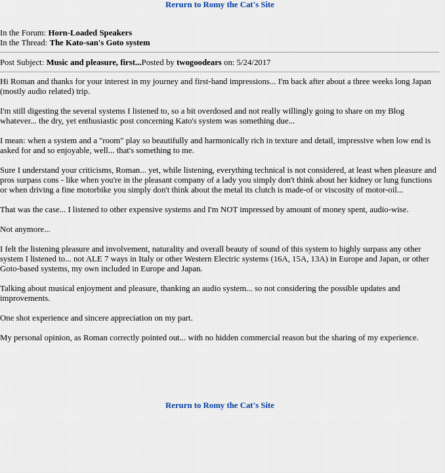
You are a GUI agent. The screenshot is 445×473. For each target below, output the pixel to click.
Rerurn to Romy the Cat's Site (219, 4)
